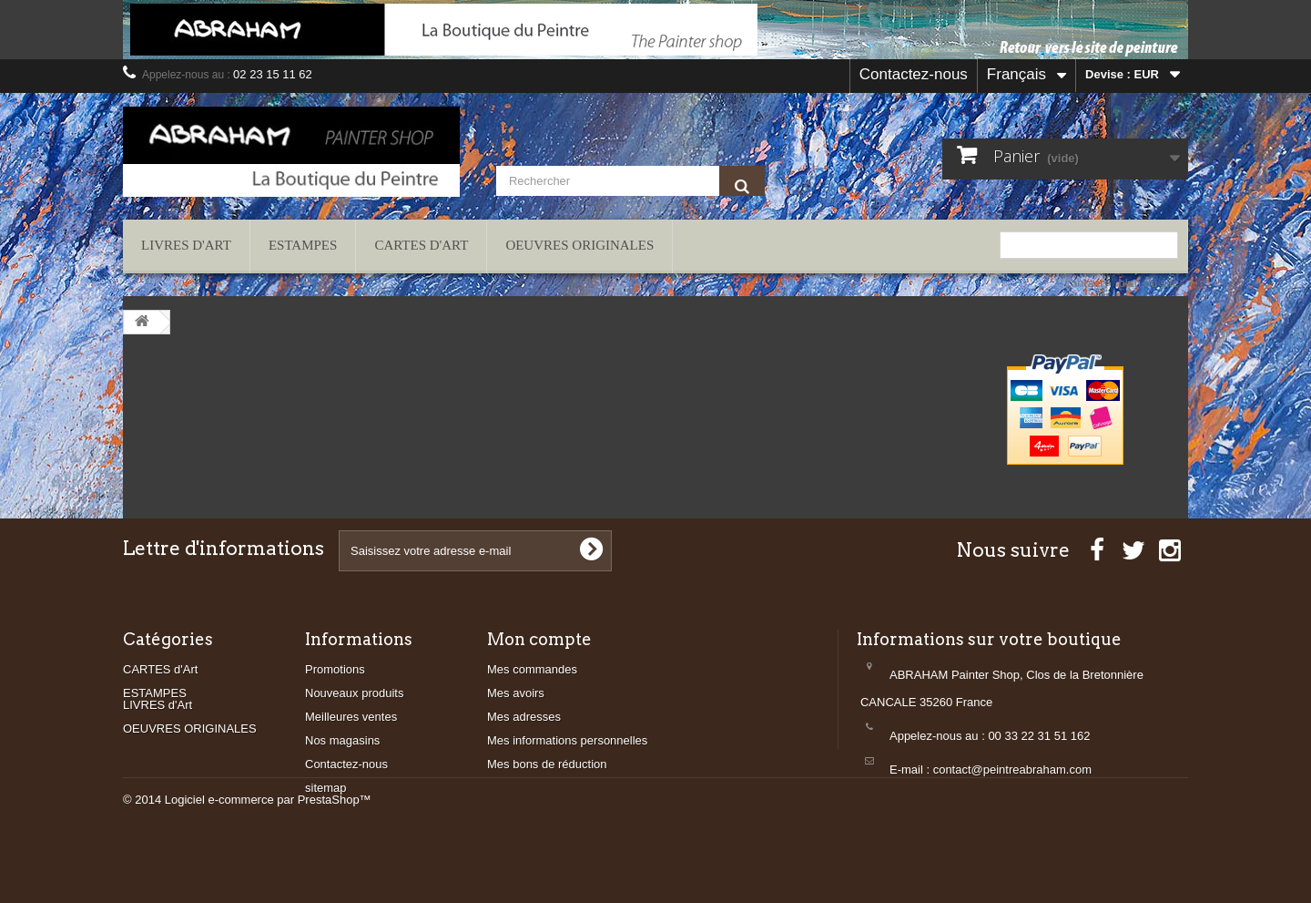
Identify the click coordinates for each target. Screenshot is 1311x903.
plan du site (1149, 283)
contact (1084, 283)
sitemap (326, 788)
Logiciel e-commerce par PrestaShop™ (268, 853)
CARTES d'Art (421, 245)
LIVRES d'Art (186, 245)
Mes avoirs (515, 693)
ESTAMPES (303, 245)
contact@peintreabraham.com (1012, 769)
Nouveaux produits (354, 693)
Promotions (335, 669)
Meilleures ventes (351, 716)
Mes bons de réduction (547, 764)
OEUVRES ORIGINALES (579, 245)
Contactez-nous (913, 74)
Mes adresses (524, 716)
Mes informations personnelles (567, 740)
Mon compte (539, 639)
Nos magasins (342, 740)
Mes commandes (532, 669)
